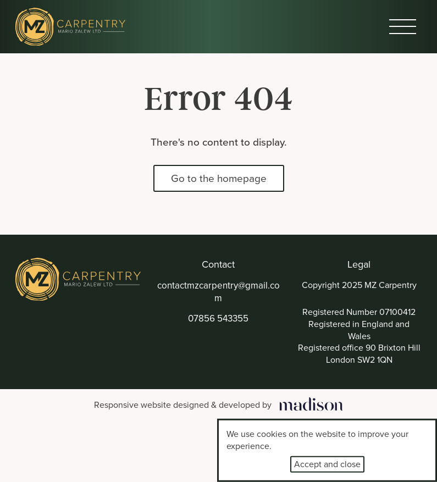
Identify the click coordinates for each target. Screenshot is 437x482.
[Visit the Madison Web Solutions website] (218, 405)
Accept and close (327, 464)
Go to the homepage (219, 178)
